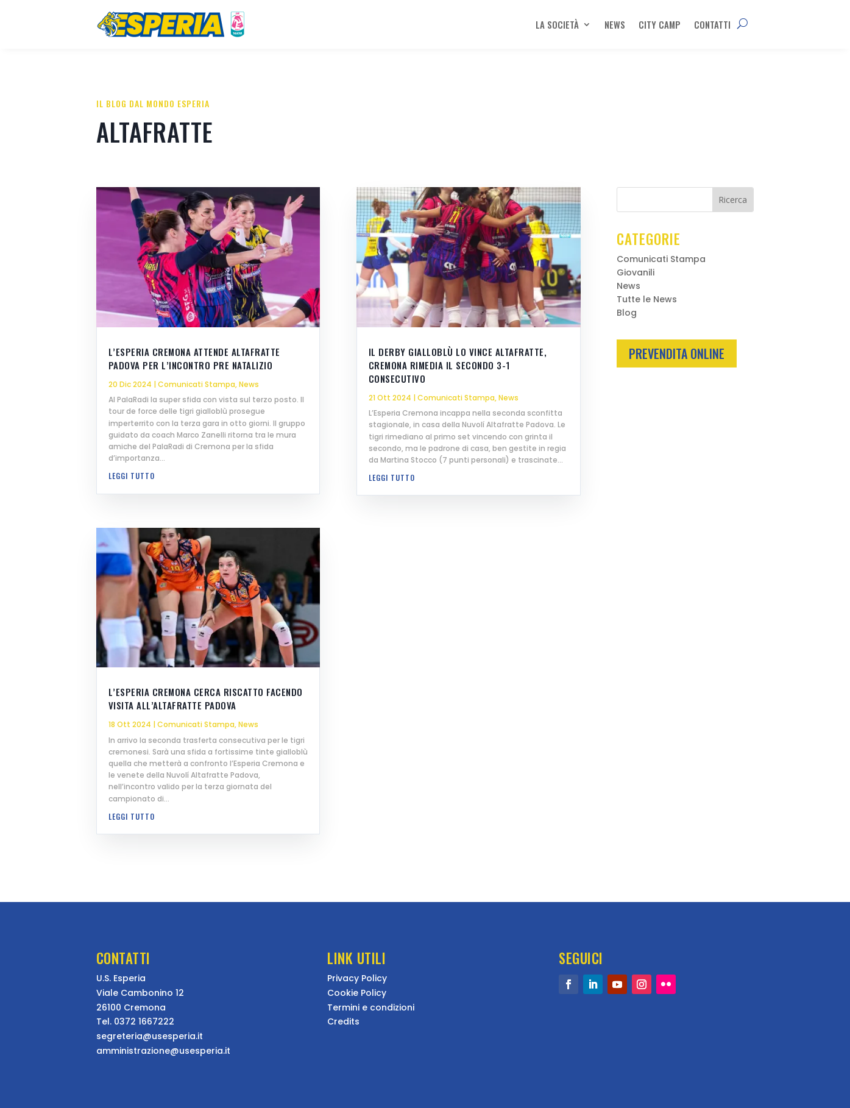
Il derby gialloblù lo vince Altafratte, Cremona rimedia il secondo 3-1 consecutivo (458, 365)
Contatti (712, 24)
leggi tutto (131, 476)
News (614, 24)
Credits (343, 1021)
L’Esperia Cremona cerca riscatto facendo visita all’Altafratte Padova (205, 698)
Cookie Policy (356, 993)
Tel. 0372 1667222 (135, 1021)
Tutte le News (647, 300)
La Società (557, 24)
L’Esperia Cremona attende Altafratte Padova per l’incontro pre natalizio (194, 358)
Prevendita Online (676, 353)
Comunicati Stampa (196, 384)
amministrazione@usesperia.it (163, 1051)
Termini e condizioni (370, 1007)
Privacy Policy (357, 978)
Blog (627, 313)
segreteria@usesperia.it (149, 1036)
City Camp (660, 24)
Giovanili (635, 273)
